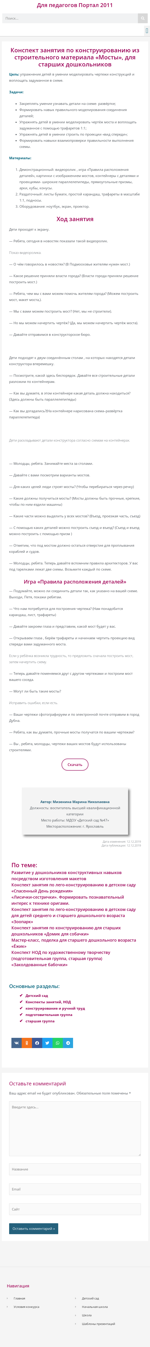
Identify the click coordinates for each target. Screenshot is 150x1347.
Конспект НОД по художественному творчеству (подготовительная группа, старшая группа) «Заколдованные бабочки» (60, 958)
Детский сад (37, 995)
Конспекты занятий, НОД (48, 1002)
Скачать (75, 764)
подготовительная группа (49, 1014)
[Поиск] (143, 18)
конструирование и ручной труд (55, 1008)
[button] (147, 31)
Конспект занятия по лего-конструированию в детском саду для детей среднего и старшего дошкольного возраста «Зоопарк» (73, 915)
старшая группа (40, 1021)
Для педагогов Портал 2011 (75, 5)
